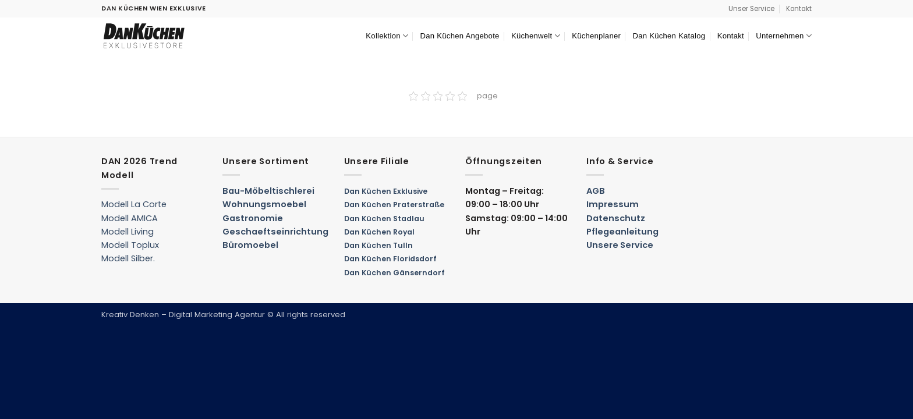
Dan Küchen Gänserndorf (394, 273)
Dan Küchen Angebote (460, 35)
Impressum (612, 204)
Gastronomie (252, 218)
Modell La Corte (134, 204)
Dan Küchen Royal (379, 232)
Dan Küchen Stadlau (384, 218)
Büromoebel (250, 245)
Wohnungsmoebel (264, 204)
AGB (595, 191)
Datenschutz (615, 218)
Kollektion (387, 35)
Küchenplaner (596, 35)
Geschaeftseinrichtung (275, 231)
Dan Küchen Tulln (378, 245)
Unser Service (751, 8)
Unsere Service (619, 245)
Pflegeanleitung (622, 231)
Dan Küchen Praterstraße (394, 205)
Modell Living (127, 231)
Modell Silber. (128, 258)
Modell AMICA (129, 218)
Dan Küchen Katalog (668, 35)
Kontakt (799, 8)
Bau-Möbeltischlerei (268, 191)
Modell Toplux (130, 245)
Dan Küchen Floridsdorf (390, 259)
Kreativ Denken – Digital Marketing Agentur (183, 314)
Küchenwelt (535, 35)
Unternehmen (784, 35)
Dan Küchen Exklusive (385, 191)
